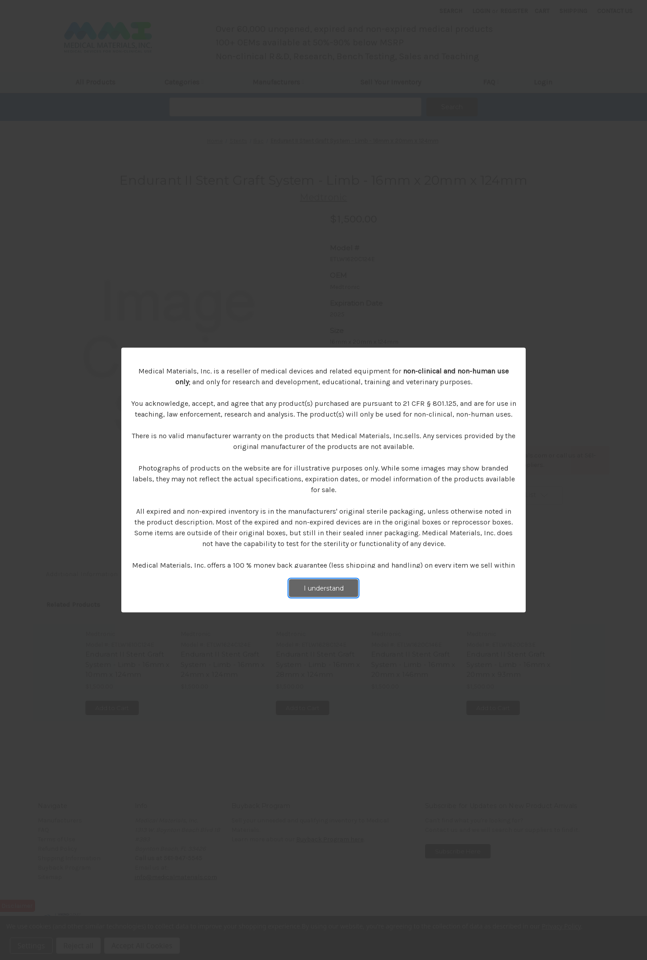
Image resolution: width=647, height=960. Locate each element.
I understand (324, 588)
